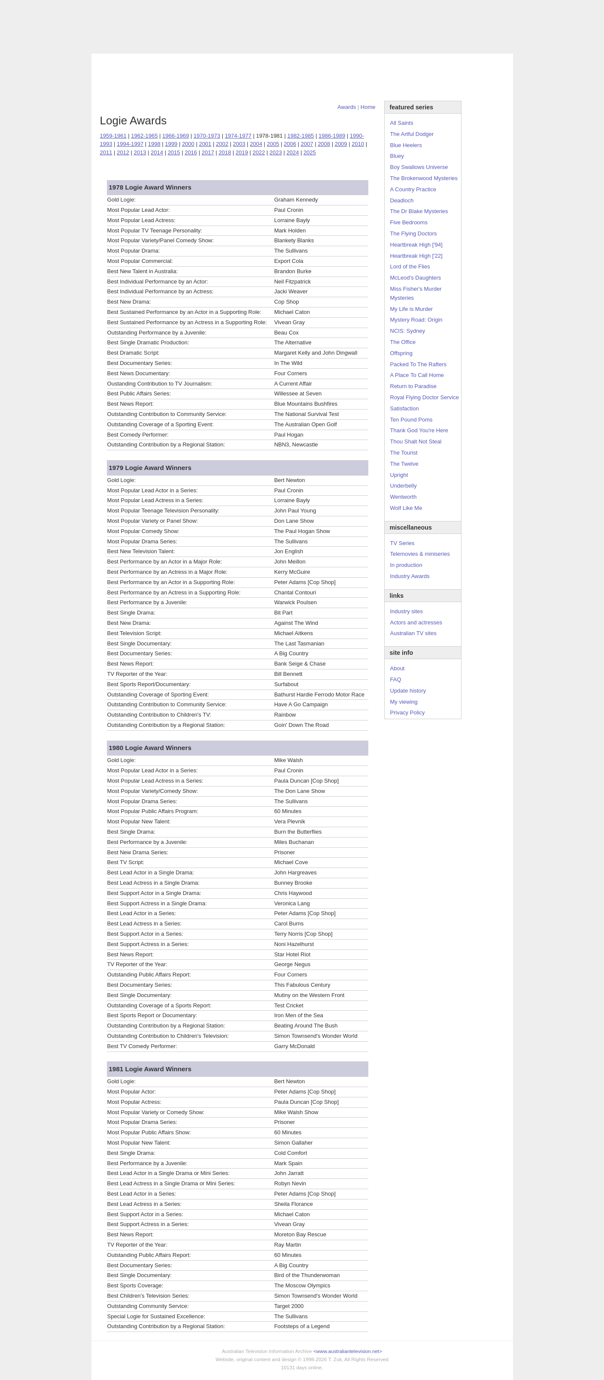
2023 (276, 152)
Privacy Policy (407, 712)
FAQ (395, 679)
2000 (188, 144)
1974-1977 (238, 136)
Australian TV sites (413, 633)
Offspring (401, 353)
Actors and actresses (416, 622)
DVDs (311, 45)
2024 (292, 152)
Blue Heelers (406, 145)
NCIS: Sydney (407, 331)
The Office (403, 342)
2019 (242, 152)
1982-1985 (300, 136)
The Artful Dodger (412, 134)
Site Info (253, 45)
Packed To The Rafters (418, 364)
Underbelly (403, 485)
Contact (284, 45)
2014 (157, 152)
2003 (239, 144)
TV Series (169, 45)
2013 (140, 152)
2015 (174, 152)
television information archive (302, 19)
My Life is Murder (411, 309)
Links (226, 45)
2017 (208, 152)
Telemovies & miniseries (420, 554)
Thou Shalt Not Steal (416, 441)
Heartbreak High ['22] (416, 256)
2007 (307, 144)
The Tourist (404, 452)
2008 (324, 144)
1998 (154, 144)
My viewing (404, 702)
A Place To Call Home (417, 375)
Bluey (397, 156)
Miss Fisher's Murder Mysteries (416, 293)
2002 (222, 144)
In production (406, 565)
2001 (205, 144)
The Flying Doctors (413, 233)
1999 (171, 144)
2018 (225, 152)
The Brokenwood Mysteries (424, 178)
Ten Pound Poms (411, 419)
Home (368, 107)
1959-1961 (113, 136)
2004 (256, 144)
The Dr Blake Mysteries (419, 211)
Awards (201, 45)
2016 (191, 152)
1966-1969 (175, 136)
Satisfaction (404, 408)
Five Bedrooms (409, 222)
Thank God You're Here (419, 430)
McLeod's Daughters (415, 277)
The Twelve (404, 464)
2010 (358, 144)
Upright (399, 475)
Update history (408, 690)
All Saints (401, 123)
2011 (106, 152)
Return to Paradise (413, 386)
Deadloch (402, 200)
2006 (290, 144)
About (397, 668)
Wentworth (403, 497)
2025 (310, 152)
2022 (258, 152)
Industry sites (406, 611)
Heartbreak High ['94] (416, 244)
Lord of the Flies (410, 266)
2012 (123, 152)
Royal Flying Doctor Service (424, 397)
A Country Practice (413, 189)
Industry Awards (410, 576)
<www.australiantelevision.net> (347, 1351)
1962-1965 (144, 136)
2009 (341, 144)
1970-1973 (207, 136)
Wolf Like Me (406, 508)
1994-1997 (130, 144)
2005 (273, 144)
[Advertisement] (302, 77)
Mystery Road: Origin (416, 319)
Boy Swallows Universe (419, 167)
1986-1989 (332, 136)
